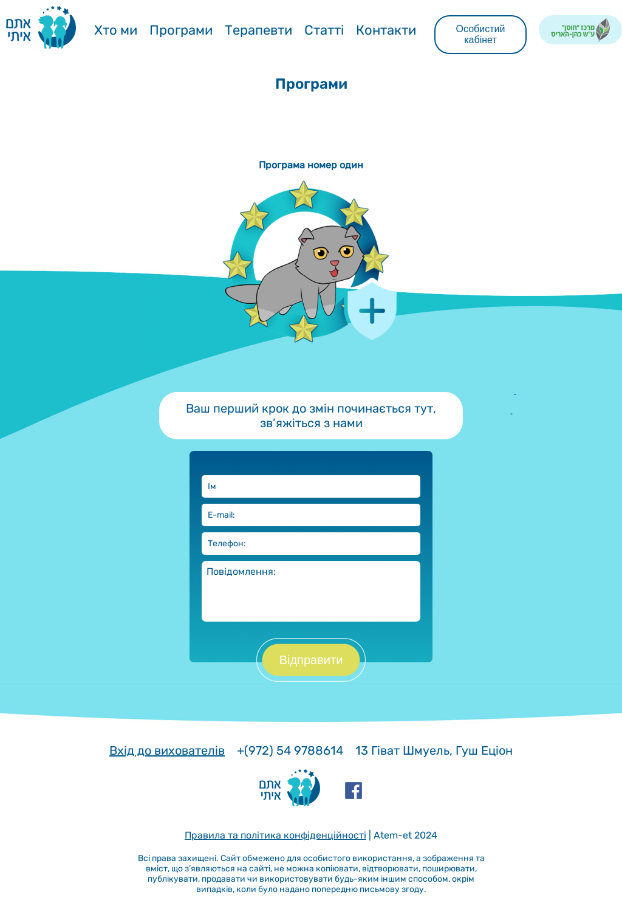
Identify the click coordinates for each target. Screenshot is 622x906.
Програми (181, 30)
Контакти (386, 30)
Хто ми (115, 30)
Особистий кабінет (480, 34)
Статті (324, 30)
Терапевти (258, 30)
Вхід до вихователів (167, 750)
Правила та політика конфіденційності (275, 835)
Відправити (311, 660)
